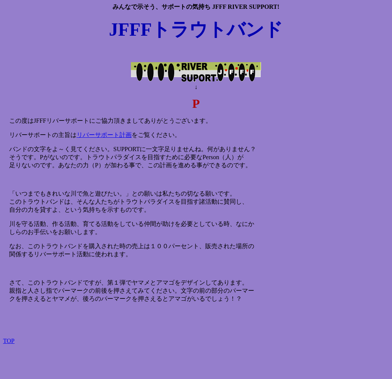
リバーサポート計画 (104, 135)
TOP (9, 341)
